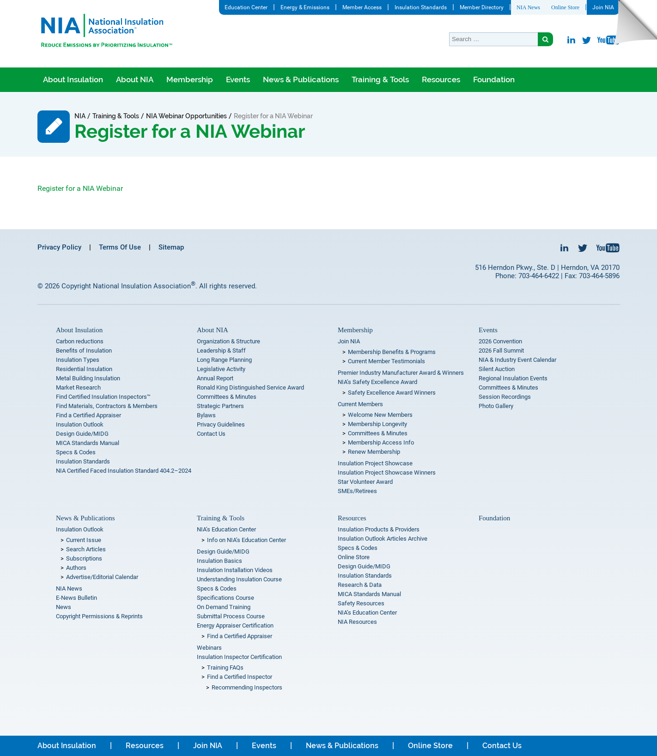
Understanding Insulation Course (239, 579)
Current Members (360, 404)
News (63, 607)
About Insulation (73, 79)
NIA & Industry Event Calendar (517, 359)
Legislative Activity (221, 369)
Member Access (362, 7)
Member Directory (482, 7)
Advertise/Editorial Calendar (102, 576)
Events (238, 79)
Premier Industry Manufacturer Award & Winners (401, 372)
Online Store (565, 7)
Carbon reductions (79, 341)
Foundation (494, 79)
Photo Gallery (496, 405)
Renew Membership (374, 451)
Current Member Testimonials (386, 361)
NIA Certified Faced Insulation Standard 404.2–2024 (123, 470)
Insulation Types (77, 359)
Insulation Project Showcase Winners (387, 472)
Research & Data (360, 584)
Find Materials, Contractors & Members (107, 405)
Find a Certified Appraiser (88, 415)
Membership (189, 79)
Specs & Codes (76, 452)
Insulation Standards (421, 7)
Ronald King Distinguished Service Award (250, 387)
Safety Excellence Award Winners (392, 392)
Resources (441, 79)
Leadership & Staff (221, 350)
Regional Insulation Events (513, 378)
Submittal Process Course (231, 616)
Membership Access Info (381, 442)
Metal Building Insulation (88, 378)
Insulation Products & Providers (379, 529)
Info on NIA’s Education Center (246, 540)
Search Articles (86, 549)
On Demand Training (223, 607)
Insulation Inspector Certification (239, 656)
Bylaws (206, 415)
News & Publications (301, 79)
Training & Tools (380, 79)
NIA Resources (357, 621)
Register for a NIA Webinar (80, 188)
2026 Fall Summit (501, 350)
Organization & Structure (228, 341)
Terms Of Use (120, 247)
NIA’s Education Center (226, 529)
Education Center (246, 7)
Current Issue (83, 540)
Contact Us (211, 433)
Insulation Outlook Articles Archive (382, 538)
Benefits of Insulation (84, 350)
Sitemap (171, 247)
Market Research (78, 387)
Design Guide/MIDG (82, 433)
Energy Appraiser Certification (235, 625)
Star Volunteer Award (365, 481)
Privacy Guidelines (221, 424)
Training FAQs (225, 667)
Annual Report (215, 378)
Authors (76, 567)
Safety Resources (361, 603)
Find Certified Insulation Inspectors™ (103, 396)
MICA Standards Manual (87, 442)
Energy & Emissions (304, 7)
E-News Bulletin (76, 597)
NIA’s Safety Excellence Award (377, 381)
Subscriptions (84, 558)
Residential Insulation (84, 369)
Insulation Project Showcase (375, 463)
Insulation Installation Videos (235, 570)
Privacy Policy (59, 247)
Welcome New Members (380, 414)
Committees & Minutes (226, 396)
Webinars (209, 647)
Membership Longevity (377, 424)
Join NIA (603, 7)
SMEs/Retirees (357, 491)
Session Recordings (505, 396)
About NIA (134, 79)
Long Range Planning (224, 359)
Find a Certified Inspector (239, 676)
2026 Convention (500, 341)
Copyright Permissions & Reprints (99, 616)
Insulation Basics (219, 560)
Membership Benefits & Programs (392, 351)
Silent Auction (497, 369)
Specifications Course (225, 597)
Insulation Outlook (79, 424)
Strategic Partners (220, 405)
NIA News (528, 7)
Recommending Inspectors (247, 687)
